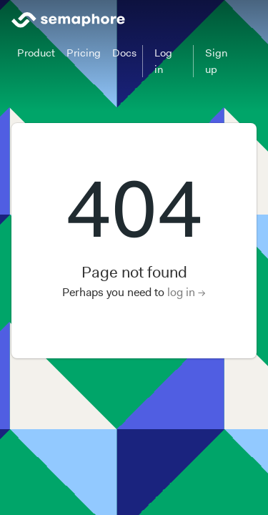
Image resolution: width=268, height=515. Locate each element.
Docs (124, 53)
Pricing (83, 53)
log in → (186, 292)
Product (36, 53)
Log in (163, 61)
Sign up (216, 61)
